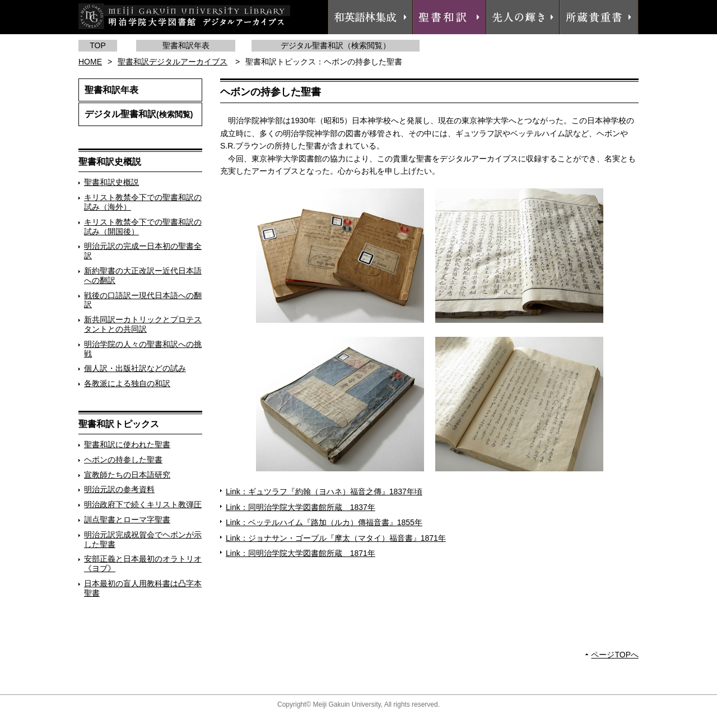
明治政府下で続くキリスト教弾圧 (143, 504)
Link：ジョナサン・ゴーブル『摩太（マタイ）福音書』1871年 (336, 538)
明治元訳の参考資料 (119, 489)
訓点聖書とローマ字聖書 (127, 519)
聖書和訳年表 (185, 45)
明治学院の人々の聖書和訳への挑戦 (143, 349)
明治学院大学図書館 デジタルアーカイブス (184, 16)
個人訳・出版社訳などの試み (135, 368)
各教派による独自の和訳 (127, 383)
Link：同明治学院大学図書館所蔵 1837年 (300, 507)
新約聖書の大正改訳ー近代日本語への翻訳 (143, 275)
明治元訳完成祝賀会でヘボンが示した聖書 (143, 539)
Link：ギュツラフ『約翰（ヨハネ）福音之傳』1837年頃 (324, 491)
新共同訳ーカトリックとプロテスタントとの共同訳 (143, 324)
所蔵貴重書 (599, 17)
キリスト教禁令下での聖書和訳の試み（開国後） (143, 226)
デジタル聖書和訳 (139, 114)
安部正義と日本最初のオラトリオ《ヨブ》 (143, 563)
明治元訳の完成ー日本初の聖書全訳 (143, 251)
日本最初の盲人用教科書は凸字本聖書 (143, 588)
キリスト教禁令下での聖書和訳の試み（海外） (143, 202)
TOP (98, 45)
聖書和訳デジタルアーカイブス (172, 61)
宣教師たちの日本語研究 (127, 474)
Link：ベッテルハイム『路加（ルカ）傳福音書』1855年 (324, 522)
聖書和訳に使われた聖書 (127, 444)
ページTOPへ (615, 654)
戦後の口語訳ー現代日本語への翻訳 (143, 300)
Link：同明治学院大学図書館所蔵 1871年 (300, 553)
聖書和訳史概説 (111, 182)
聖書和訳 (449, 17)
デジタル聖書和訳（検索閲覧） (335, 45)
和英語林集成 (370, 17)
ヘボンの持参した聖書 (123, 459)
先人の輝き (522, 17)
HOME (90, 61)
